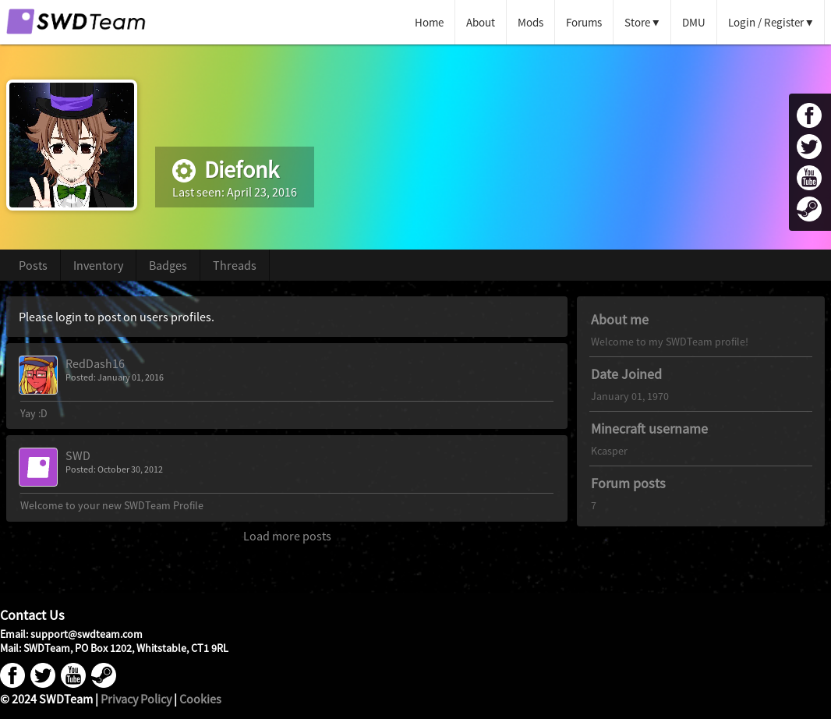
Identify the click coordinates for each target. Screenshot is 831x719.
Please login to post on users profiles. (116, 316)
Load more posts (287, 536)
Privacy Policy (136, 699)
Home (429, 22)
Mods (530, 22)
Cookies (200, 699)
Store (637, 22)
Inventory (98, 265)
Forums (584, 22)
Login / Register (766, 22)
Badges (168, 265)
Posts (33, 265)
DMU (693, 22)
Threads (234, 265)
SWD (77, 455)
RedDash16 (95, 363)
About (480, 22)
